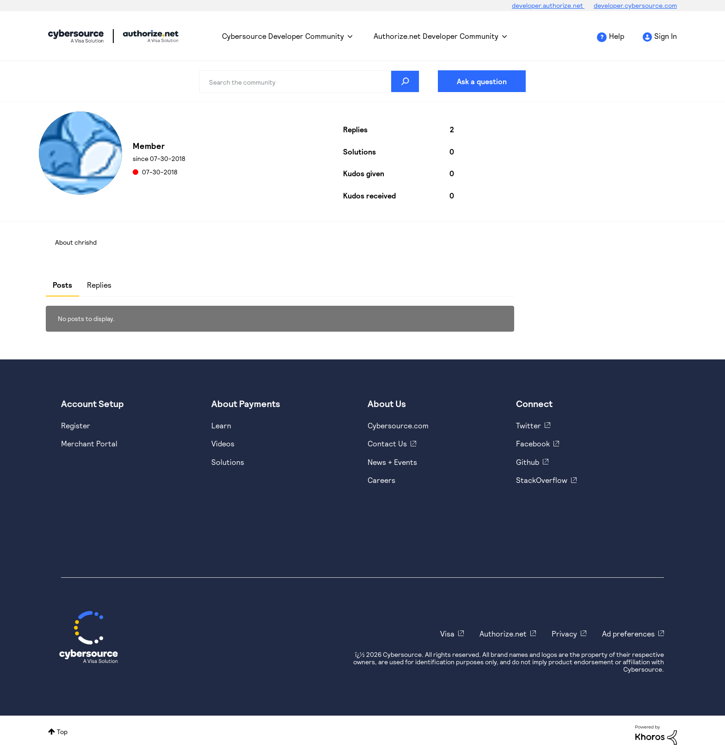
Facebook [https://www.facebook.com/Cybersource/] (533, 443)
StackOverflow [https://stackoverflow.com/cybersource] (541, 480)
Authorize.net (503, 633)
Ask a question (482, 81)
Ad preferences (628, 633)
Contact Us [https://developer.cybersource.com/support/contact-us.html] (387, 443)
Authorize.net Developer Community (436, 35)
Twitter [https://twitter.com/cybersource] (528, 425)
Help (616, 35)
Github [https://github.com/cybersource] (527, 461)
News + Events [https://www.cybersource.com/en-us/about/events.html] (392, 461)
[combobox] (309, 81)
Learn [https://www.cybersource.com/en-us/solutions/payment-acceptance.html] (221, 425)
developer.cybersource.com (635, 5)
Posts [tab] (62, 284)
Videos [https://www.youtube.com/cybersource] (222, 443)
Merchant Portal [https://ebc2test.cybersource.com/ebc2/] (89, 443)
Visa (447, 633)
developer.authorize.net (548, 5)
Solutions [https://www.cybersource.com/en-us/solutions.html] (227, 461)
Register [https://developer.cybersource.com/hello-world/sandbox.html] (75, 425)
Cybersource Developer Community (76, 36)
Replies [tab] (99, 284)
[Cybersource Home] (88, 637)
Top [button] (62, 731)
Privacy (564, 633)
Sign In (665, 35)
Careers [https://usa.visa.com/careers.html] (381, 480)
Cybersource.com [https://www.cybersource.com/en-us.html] (398, 425)
